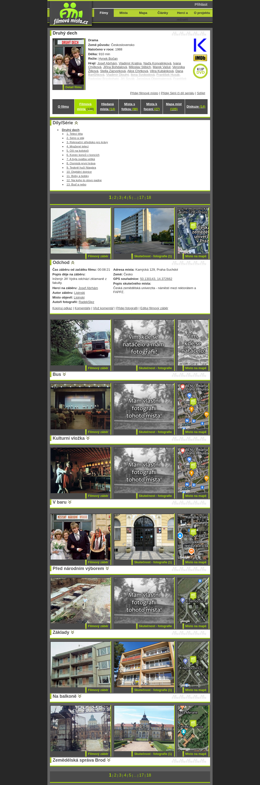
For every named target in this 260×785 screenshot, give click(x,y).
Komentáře (82, 308)
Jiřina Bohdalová (115, 67)
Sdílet (201, 93)
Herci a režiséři (182, 16)
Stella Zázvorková (113, 71)
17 (141, 197)
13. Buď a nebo (76, 184)
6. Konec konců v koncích (83, 154)
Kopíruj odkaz (62, 308)
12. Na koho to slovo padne (84, 180)
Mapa (143, 13)
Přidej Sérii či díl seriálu (177, 93)
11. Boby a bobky (78, 175)
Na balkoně (64, 696)
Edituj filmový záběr (154, 308)
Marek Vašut (162, 67)
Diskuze (195, 106)
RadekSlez (86, 302)
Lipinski (79, 293)
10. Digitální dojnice (79, 171)
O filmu (63, 106)
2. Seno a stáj (75, 137)
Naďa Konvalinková (157, 63)
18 (149, 197)
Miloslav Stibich (140, 67)
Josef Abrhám (107, 63)
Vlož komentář (103, 308)
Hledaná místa (107, 106)
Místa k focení (152, 106)
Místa (123, 13)
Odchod (61, 262)
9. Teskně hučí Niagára (81, 167)
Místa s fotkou (129, 106)
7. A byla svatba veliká (81, 159)
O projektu (202, 13)
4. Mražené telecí (78, 146)
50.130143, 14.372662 (156, 279)
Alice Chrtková (137, 71)
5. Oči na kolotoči (78, 150)
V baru (60, 502)
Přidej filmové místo (144, 93)
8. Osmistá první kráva (81, 163)
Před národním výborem (78, 568)
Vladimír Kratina (130, 63)
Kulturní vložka (69, 438)
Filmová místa (85, 106)
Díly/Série (63, 122)
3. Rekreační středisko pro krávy (87, 142)
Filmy (104, 13)
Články (162, 13)
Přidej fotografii (127, 308)
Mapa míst (174, 106)
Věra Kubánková (162, 71)
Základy (61, 632)
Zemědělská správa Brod (79, 760)
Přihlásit (201, 4)
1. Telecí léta (75, 133)
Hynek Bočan (108, 58)
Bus (57, 374)
